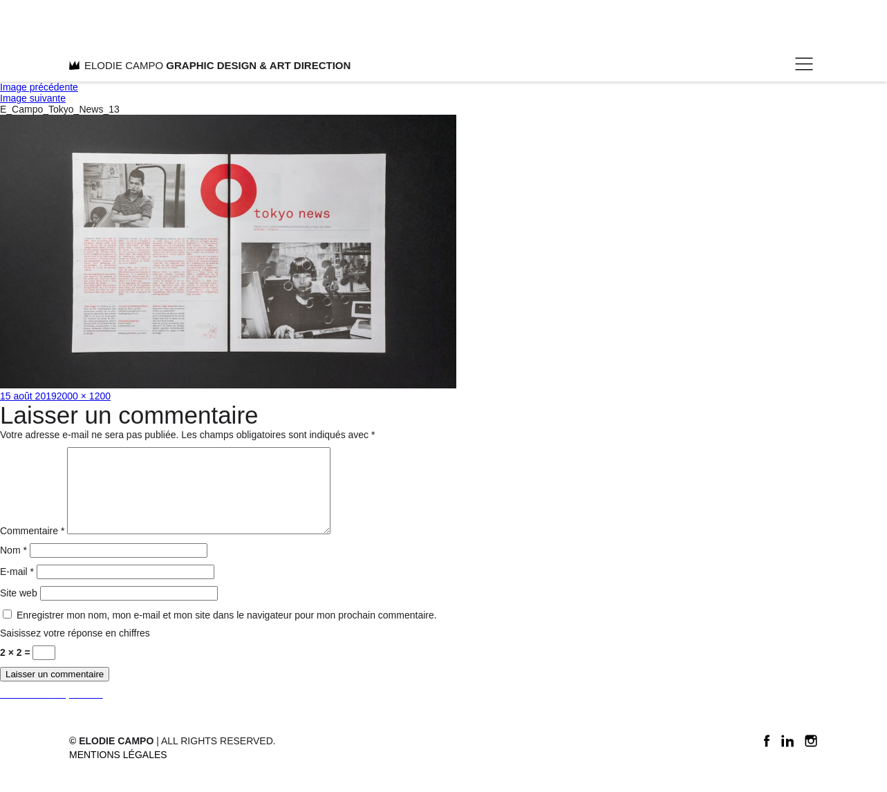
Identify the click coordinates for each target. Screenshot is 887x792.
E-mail (17, 588)
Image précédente (39, 87)
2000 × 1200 (84, 396)
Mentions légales (118, 771)
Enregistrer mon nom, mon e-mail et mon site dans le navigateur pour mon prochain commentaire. (227, 631)
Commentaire (32, 547)
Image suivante (33, 98)
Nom (13, 566)
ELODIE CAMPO (210, 65)
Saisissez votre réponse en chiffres (75, 649)
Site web (18, 609)
